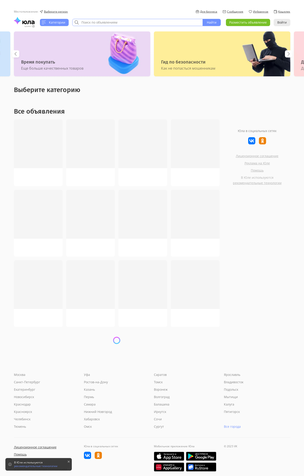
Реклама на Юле (257, 163)
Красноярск (23, 412)
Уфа (87, 374)
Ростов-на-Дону (96, 382)
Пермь (89, 397)
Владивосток (233, 382)
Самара (90, 404)
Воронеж (161, 389)
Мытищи (231, 397)
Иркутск (160, 412)
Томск (158, 382)
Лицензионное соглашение (257, 156)
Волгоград (162, 397)
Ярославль (232, 374)
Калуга (229, 404)
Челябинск (22, 419)
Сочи (158, 419)
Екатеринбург (24, 389)
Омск (88, 426)
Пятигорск (232, 412)
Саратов (160, 374)
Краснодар (22, 404)
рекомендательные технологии (257, 183)
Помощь (257, 170)
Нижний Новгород (98, 412)
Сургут (159, 426)
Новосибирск (24, 397)
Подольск (231, 389)
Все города (232, 426)
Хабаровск (92, 419)
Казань (89, 389)
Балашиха (161, 404)
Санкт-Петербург (27, 382)
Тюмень (20, 426)
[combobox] (137, 22)
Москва (19, 374)
